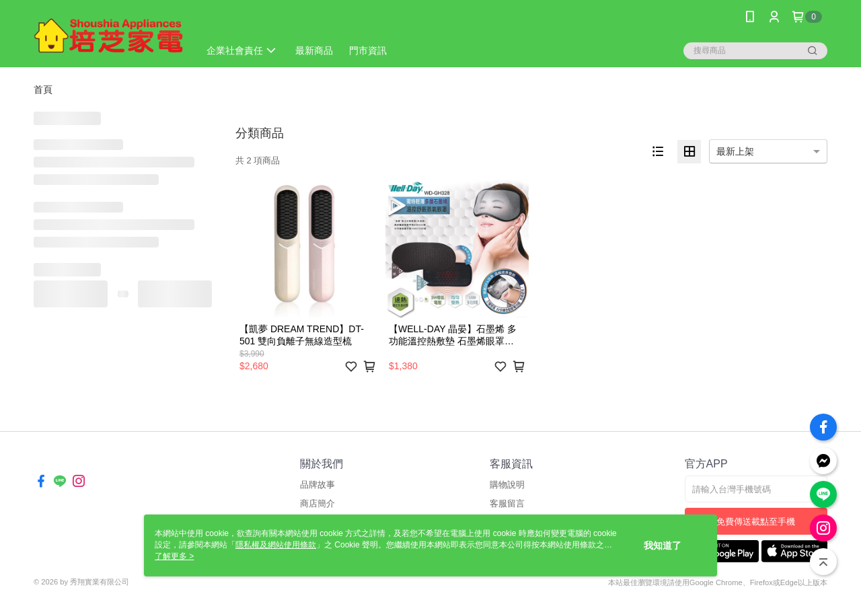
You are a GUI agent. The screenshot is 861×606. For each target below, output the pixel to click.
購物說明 (507, 485)
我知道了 (662, 545)
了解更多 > (174, 556)
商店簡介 (317, 503)
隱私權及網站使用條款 (275, 545)
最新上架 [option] (735, 151)
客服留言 (507, 503)
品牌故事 (317, 485)
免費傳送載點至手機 (755, 522)
